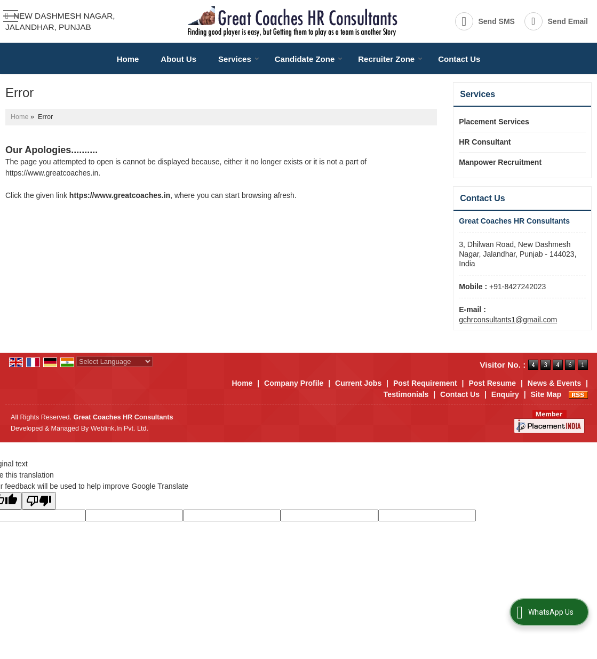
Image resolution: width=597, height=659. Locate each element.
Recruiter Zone (390, 58)
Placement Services (494, 121)
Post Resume (492, 383)
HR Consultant (485, 142)
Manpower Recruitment (500, 162)
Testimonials (406, 394)
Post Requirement (425, 383)
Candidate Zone (309, 58)
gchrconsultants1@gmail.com (508, 319)
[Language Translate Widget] (114, 361)
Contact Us (459, 58)
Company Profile (293, 383)
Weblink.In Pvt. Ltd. (119, 428)
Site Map (546, 394)
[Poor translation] (39, 501)
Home (128, 58)
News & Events (554, 383)
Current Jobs (358, 383)
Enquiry (505, 394)
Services (238, 58)
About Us (178, 58)
